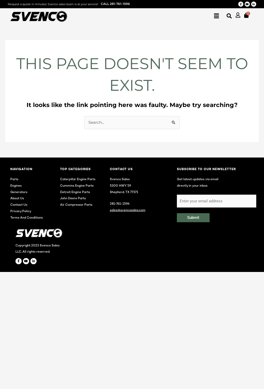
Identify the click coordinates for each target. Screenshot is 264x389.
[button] (144, 16)
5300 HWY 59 (120, 186)
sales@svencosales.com (127, 210)
